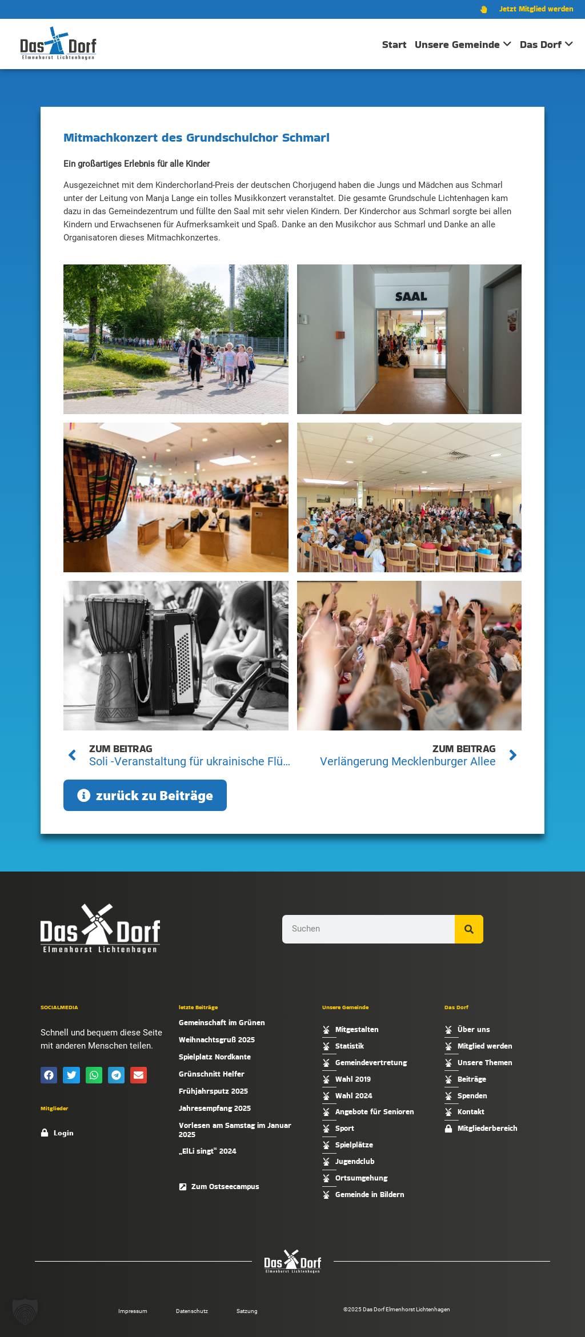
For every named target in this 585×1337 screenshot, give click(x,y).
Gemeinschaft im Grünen (222, 1022)
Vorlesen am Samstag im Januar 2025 (235, 1130)
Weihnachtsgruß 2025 (217, 1039)
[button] (49, 1075)
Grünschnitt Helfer (212, 1074)
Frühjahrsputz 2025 (213, 1091)
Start (394, 44)
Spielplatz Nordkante (215, 1056)
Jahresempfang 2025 (215, 1108)
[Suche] (469, 929)
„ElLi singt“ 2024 (208, 1151)
